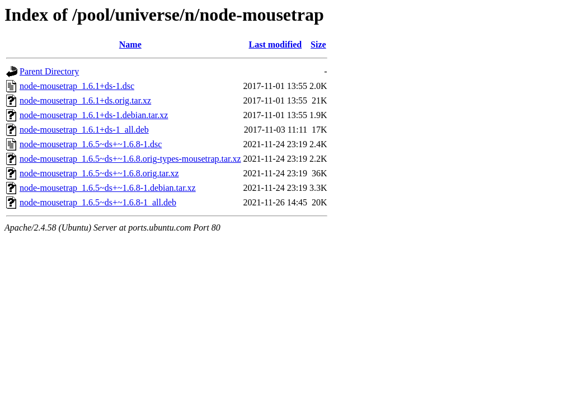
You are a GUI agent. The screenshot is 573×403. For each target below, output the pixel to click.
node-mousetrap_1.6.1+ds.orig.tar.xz (85, 100)
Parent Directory (49, 71)
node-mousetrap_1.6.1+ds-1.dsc (77, 86)
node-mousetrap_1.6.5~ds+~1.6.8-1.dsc (91, 144)
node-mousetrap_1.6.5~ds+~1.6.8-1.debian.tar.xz (108, 188)
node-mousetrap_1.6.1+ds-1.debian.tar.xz (94, 115)
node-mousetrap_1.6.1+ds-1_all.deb (84, 129)
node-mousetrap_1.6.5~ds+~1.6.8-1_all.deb (98, 202)
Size (318, 44)
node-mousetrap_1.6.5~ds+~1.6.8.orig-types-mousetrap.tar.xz (130, 158)
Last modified (275, 44)
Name (130, 44)
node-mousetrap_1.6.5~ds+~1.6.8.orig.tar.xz (99, 173)
